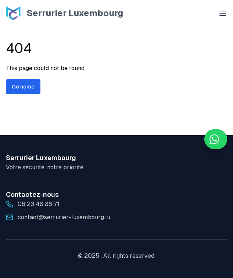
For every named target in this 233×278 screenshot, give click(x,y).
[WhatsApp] (215, 139)
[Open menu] (222, 13)
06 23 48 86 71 (39, 204)
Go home (23, 87)
